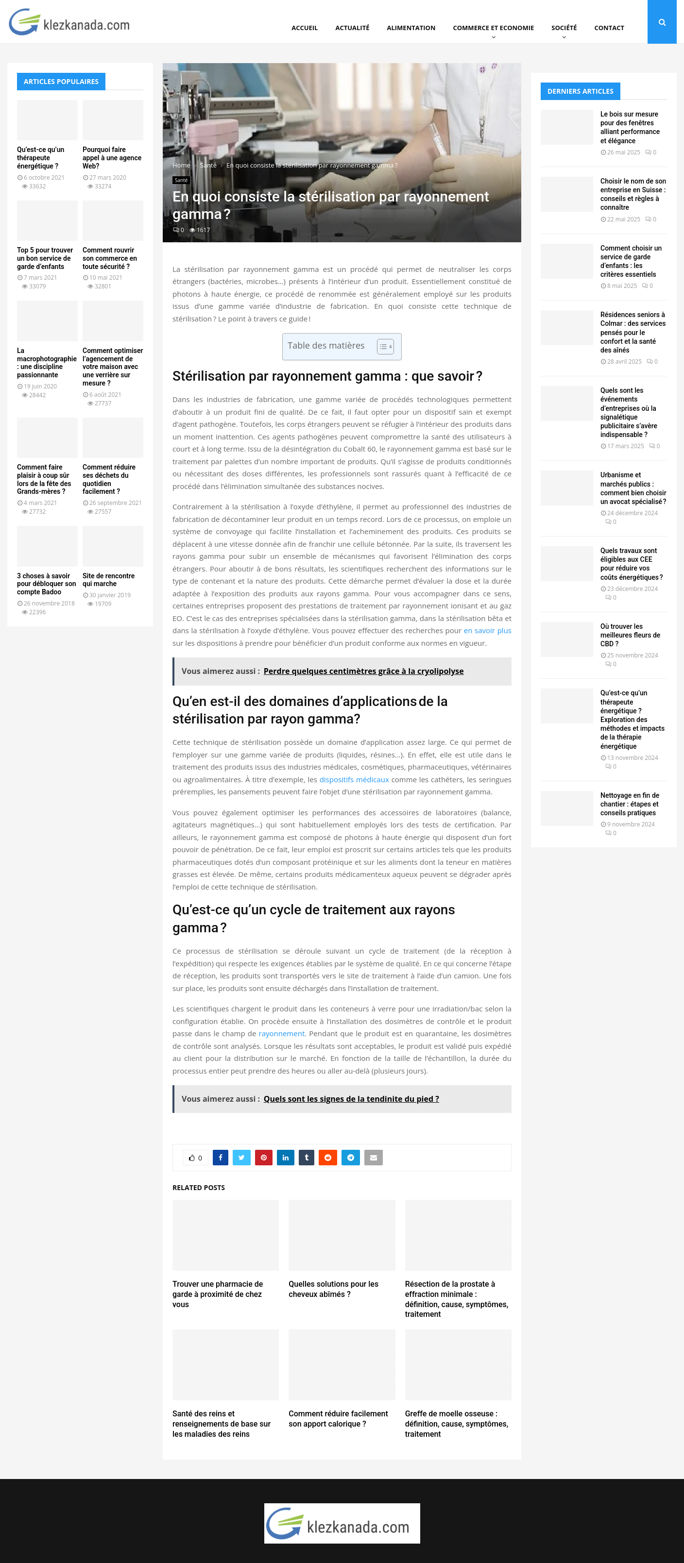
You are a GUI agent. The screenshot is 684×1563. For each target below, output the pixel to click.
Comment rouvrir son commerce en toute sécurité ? (110, 258)
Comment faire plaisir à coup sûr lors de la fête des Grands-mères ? (44, 479)
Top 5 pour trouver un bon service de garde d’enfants (45, 258)
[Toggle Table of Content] (381, 346)
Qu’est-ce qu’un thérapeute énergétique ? (40, 158)
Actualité (352, 27)
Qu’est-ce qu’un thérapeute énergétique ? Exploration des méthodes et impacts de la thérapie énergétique (632, 719)
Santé (181, 180)
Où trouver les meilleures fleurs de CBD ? (630, 635)
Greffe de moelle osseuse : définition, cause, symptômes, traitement (457, 1424)
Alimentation (411, 27)
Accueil (304, 27)
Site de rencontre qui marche (109, 580)
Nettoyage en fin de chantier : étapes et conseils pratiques (629, 804)
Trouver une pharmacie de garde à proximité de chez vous (217, 1294)
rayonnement (282, 1033)
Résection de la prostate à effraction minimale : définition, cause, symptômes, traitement (457, 1299)
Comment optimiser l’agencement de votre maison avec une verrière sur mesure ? (113, 367)
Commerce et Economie (493, 27)
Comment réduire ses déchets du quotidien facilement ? (109, 479)
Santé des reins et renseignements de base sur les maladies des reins (221, 1424)
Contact (609, 27)
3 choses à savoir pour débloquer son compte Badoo (46, 584)
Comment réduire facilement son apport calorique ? (338, 1419)
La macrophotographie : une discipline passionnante (47, 363)
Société (564, 27)
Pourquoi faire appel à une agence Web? (112, 158)
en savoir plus (488, 630)
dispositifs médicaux (354, 779)
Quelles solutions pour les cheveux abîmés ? (333, 1289)
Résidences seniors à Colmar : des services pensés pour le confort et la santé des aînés (633, 332)
